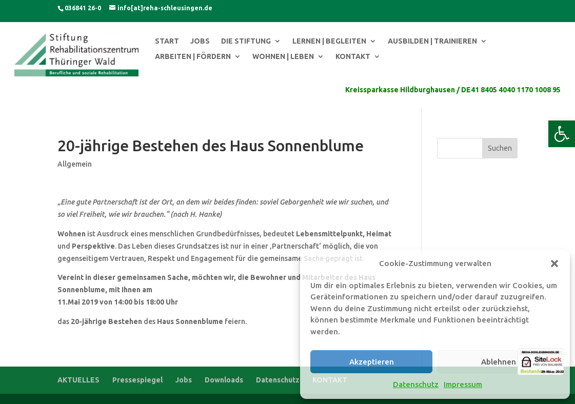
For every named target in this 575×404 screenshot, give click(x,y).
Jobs (183, 380)
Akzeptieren (371, 361)
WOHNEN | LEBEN (283, 56)
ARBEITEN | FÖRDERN (193, 56)
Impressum (463, 384)
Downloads (224, 380)
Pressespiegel (137, 380)
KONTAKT (352, 56)
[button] (561, 133)
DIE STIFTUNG (246, 41)
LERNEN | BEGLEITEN (329, 41)
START (167, 41)
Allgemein (74, 164)
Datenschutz (416, 384)
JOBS (200, 41)
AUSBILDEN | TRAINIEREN (432, 41)
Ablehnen (498, 361)
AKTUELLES (78, 380)
